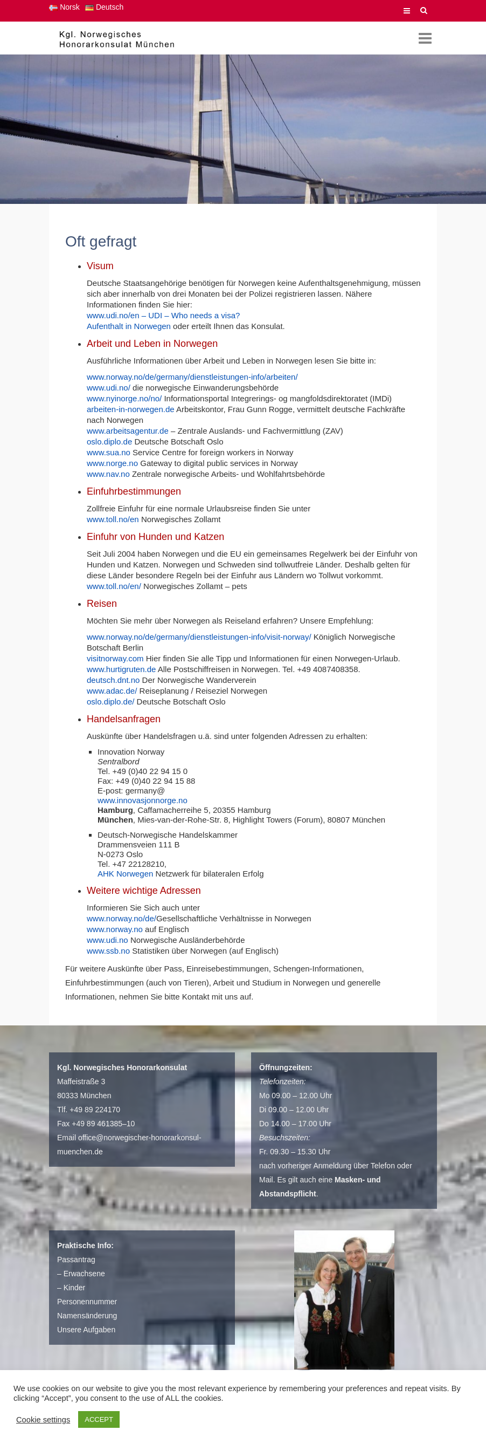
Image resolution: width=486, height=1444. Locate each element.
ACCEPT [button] (99, 1419)
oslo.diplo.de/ (110, 701)
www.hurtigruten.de (121, 669)
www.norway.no (115, 929)
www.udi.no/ (108, 387)
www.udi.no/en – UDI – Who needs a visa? (163, 315)
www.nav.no (108, 473)
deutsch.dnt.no (113, 680)
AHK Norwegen (125, 873)
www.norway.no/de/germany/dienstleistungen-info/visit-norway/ (199, 636)
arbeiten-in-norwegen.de (131, 409)
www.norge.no (112, 463)
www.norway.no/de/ (121, 918)
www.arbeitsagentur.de (128, 430)
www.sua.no (108, 452)
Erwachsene (84, 1273)
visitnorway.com (115, 658)
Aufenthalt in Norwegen (129, 326)
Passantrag (76, 1259)
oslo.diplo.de (109, 441)
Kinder (74, 1287)
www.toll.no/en (113, 519)
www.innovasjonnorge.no (143, 800)
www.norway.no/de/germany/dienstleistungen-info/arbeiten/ (192, 376)
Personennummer (87, 1301)
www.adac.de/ (112, 690)
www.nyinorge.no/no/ (124, 398)
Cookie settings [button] (43, 1419)
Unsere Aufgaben (86, 1329)
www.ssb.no (108, 950)
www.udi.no (107, 940)
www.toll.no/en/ (115, 586)
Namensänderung (87, 1315)
